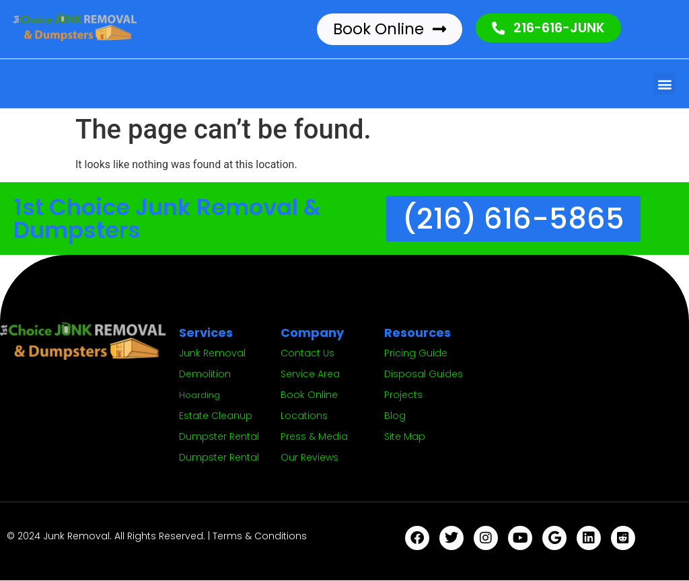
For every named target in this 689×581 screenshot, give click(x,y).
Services (206, 333)
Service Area (310, 374)
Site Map (404, 437)
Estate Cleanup (215, 416)
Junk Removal (212, 353)
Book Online (309, 395)
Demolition (205, 374)
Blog (395, 416)
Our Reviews (309, 458)
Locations (304, 416)
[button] (664, 84)
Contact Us (307, 353)
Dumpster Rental (219, 437)
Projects (403, 395)
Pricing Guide (415, 353)
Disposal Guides (423, 374)
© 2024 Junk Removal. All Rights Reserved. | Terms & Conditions (157, 536)
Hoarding (199, 395)
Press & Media (314, 437)
